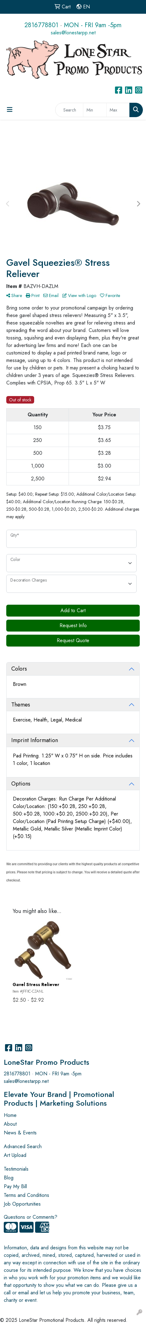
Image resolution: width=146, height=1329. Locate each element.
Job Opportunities (22, 1204)
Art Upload (15, 1155)
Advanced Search (23, 1146)
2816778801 (41, 25)
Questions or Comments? (30, 1217)
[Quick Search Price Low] (95, 110)
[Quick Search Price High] (118, 110)
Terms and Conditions (26, 1195)
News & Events (20, 1132)
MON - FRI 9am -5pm (93, 25)
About (10, 1124)
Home (10, 1115)
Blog (8, 1177)
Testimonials (16, 1169)
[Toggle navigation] (9, 109)
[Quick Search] (69, 110)
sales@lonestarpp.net (73, 32)
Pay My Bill (15, 1186)
